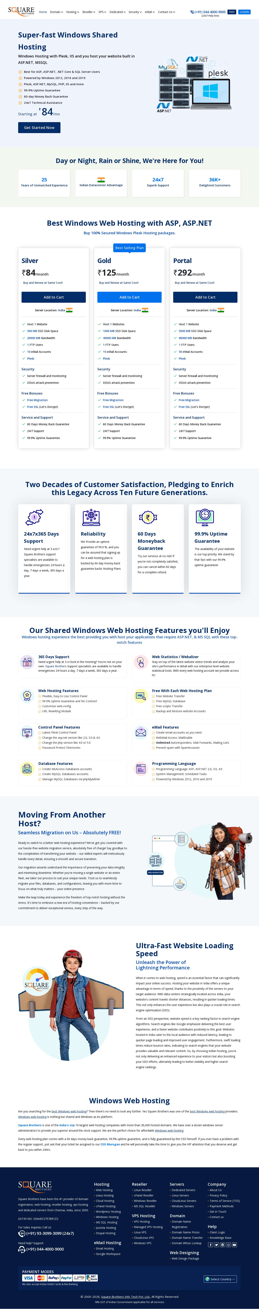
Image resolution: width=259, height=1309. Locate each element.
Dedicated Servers (183, 1190)
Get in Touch (218, 1211)
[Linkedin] (222, 1244)
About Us (216, 1190)
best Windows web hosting (69, 1111)
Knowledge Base (220, 1238)
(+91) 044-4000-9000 (208, 12)
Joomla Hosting (106, 1228)
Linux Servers (180, 1195)
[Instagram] (228, 1244)
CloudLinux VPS (144, 1238)
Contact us (217, 1217)
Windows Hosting (107, 1217)
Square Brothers (55, 666)
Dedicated (116, 12)
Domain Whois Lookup (187, 1243)
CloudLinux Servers (184, 1201)
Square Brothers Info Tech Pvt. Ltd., (126, 1297)
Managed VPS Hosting (148, 1227)
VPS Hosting (142, 1221)
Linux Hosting (105, 1195)
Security (134, 12)
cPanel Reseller (143, 1195)
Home (43, 12)
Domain (55, 12)
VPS (101, 12)
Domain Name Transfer (187, 1238)
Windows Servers (183, 1206)
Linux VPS (140, 1232)
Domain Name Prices (186, 1232)
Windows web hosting (32, 1117)
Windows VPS (142, 1243)
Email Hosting (105, 1248)
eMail (148, 12)
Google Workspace (108, 1254)
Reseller (87, 12)
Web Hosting (104, 1190)
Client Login (217, 1232)
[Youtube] (234, 1244)
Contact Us (165, 12)
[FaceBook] (210, 1244)
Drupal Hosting (105, 1233)
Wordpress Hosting (108, 1211)
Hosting (71, 12)
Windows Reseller (145, 1201)
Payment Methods (222, 1206)
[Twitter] (216, 1244)
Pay (231, 12)
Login (244, 12)
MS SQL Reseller (144, 1206)
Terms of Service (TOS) (225, 1201)
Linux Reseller (143, 1190)
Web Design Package (185, 1258)
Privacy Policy (218, 1195)
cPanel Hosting (105, 1206)
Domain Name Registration (181, 1224)
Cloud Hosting (105, 1201)
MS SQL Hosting (106, 1222)
